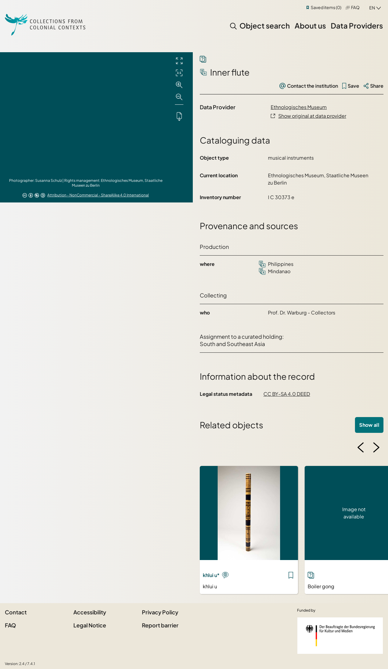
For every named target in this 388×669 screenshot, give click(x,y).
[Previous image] (360, 447)
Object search (264, 25)
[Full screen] (179, 61)
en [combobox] (372, 7)
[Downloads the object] (179, 116)
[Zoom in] (179, 85)
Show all (369, 425)
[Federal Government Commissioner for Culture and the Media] (340, 635)
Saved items (326, 7)
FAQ (355, 7)
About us (310, 25)
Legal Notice (89, 625)
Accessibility (89, 612)
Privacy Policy (160, 612)
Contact (16, 612)
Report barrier (160, 625)
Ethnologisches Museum (299, 107)
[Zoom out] (179, 97)
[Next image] (376, 447)
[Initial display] (179, 73)
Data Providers (357, 25)
